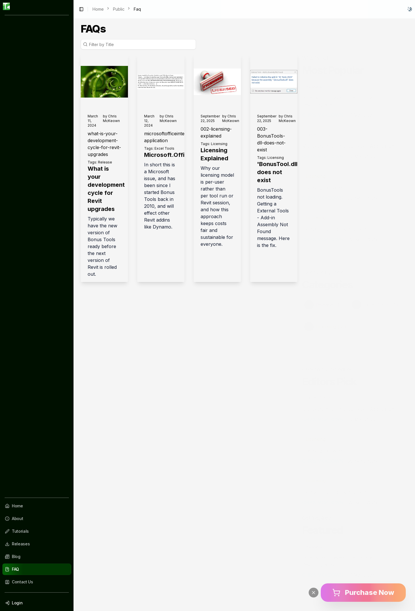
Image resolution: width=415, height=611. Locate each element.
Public (118, 9)
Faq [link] (137, 9)
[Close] (313, 592)
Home (98, 9)
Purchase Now (363, 592)
